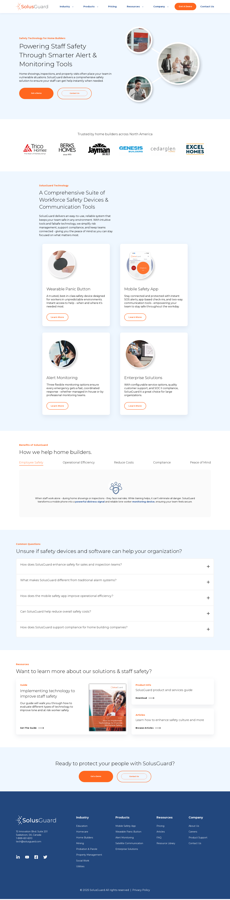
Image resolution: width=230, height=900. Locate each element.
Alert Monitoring (124, 837)
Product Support (198, 837)
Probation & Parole (86, 849)
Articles (161, 831)
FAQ (159, 837)
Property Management (89, 854)
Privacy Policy (141, 890)
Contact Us (195, 843)
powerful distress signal (90, 501)
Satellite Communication (129, 843)
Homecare (82, 831)
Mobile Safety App (125, 826)
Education (82, 826)
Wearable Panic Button (128, 831)
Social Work (82, 860)
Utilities (80, 866)
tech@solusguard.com (28, 841)
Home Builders (84, 837)
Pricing (160, 826)
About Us (194, 826)
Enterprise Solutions (126, 849)
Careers (193, 831)
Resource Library (166, 843)
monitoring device (143, 501)
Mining (80, 843)
